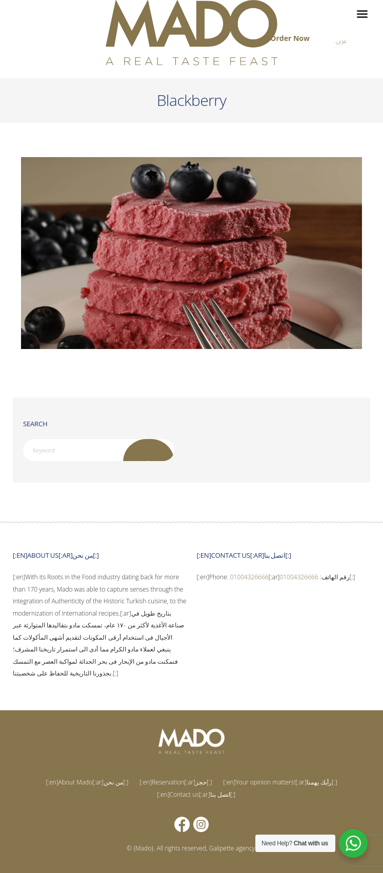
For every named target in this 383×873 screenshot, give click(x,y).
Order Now (290, 38)
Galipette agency (232, 848)
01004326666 (249, 577)
